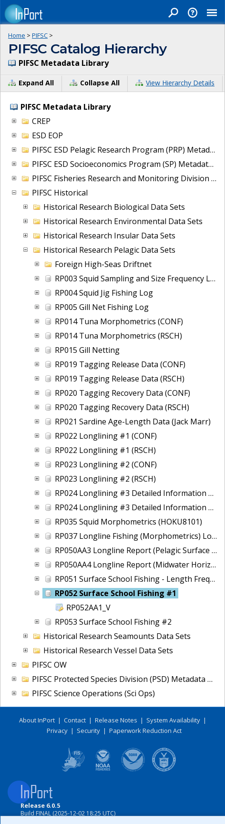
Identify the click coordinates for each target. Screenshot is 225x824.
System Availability (173, 720)
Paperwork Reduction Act (145, 730)
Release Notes (116, 720)
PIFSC (40, 35)
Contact (75, 720)
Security (88, 730)
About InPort (37, 720)
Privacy (57, 730)
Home (16, 35)
